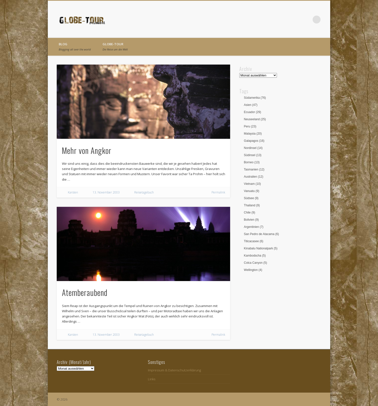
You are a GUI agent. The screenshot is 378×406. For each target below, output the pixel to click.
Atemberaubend (85, 292)
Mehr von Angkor (86, 150)
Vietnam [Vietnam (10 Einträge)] (252, 184)
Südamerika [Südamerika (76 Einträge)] (255, 97)
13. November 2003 (106, 192)
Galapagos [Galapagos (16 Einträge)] (254, 141)
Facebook (296, 20)
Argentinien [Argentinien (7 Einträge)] (254, 227)
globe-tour (115, 46)
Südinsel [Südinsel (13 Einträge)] (253, 155)
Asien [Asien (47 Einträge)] (251, 105)
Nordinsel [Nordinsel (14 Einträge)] (253, 148)
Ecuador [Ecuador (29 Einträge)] (252, 112)
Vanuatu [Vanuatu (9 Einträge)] (251, 191)
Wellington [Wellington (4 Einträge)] (253, 270)
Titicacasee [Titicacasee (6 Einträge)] (253, 241)
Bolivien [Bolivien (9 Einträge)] (251, 219)
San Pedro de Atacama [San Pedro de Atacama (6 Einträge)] (261, 234)
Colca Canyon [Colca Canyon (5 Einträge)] (255, 262)
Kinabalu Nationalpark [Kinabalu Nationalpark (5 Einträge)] (260, 248)
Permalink (218, 192)
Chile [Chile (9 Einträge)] (249, 212)
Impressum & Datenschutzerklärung (174, 370)
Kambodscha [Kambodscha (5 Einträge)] (255, 255)
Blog (75, 46)
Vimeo (306, 20)
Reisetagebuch (144, 192)
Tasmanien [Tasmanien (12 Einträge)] (254, 169)
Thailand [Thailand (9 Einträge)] (252, 205)
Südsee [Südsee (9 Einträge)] (251, 198)
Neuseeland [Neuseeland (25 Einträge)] (255, 119)
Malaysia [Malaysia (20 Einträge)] (253, 133)
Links (151, 379)
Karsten (73, 192)
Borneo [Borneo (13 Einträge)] (252, 162)
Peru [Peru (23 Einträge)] (250, 126)
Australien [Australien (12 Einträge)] (253, 176)
